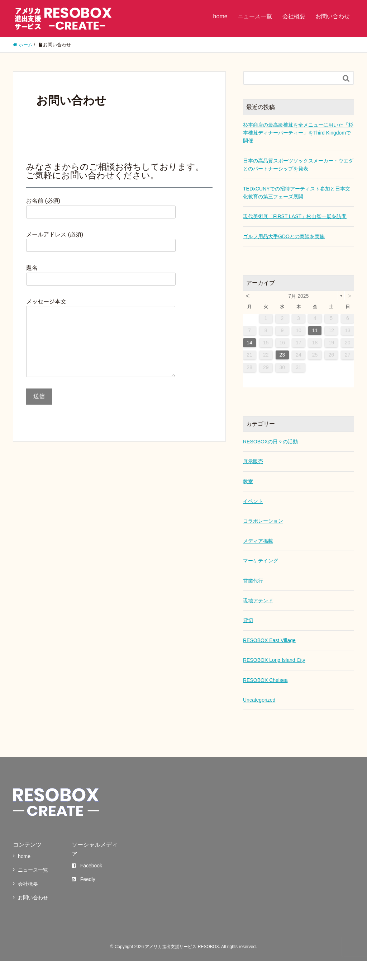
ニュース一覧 (255, 16)
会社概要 (293, 16)
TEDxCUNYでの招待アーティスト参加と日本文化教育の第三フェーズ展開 (296, 192)
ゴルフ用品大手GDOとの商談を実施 (284, 236)
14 (249, 342)
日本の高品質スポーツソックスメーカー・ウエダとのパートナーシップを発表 (298, 164)
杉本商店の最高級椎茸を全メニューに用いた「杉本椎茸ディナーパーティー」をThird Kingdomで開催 (298, 133)
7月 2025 (299, 296)
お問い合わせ (332, 16)
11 (315, 330)
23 (282, 355)
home (220, 16)
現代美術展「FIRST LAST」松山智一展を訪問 (295, 216)
